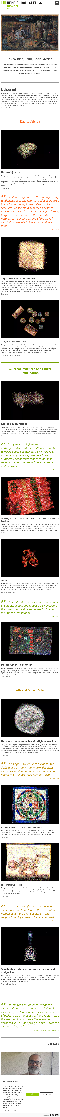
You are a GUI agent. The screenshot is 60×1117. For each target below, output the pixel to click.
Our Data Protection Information (12, 1111)
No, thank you (46, 1094)
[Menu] (57, 3)
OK (32, 1094)
